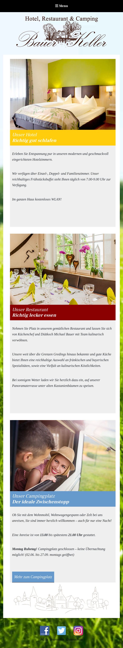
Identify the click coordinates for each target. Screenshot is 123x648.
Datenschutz (74, 639)
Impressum (57, 639)
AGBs (44, 639)
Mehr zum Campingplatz (33, 577)
